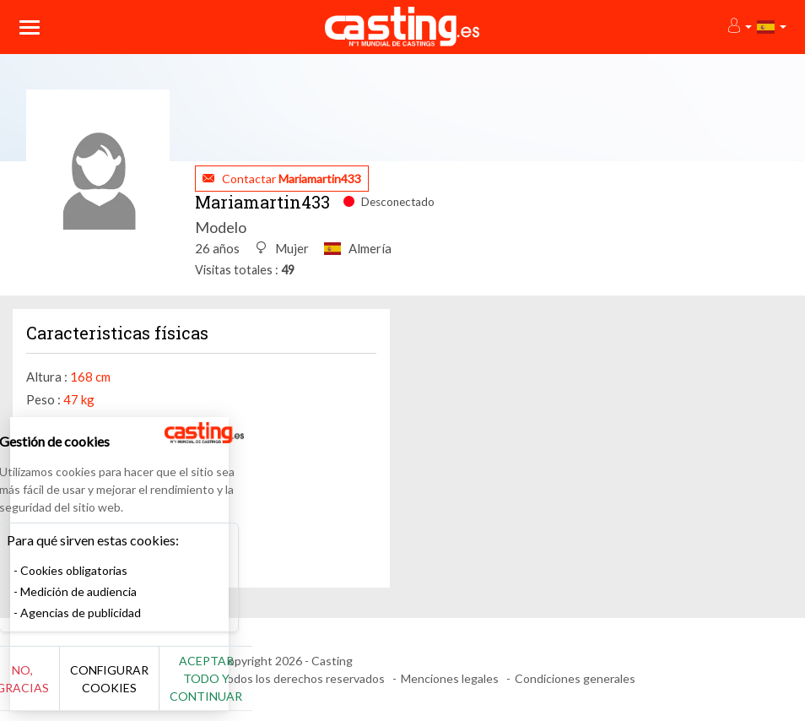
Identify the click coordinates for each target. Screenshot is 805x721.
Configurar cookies (188, 687)
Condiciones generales (575, 678)
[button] (739, 27)
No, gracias (69, 687)
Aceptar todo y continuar (305, 687)
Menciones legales (450, 678)
